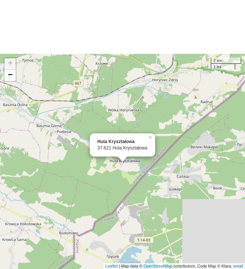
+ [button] (10, 63)
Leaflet (112, 266)
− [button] (10, 75)
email (238, 266)
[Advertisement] (122, 27)
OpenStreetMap (158, 266)
